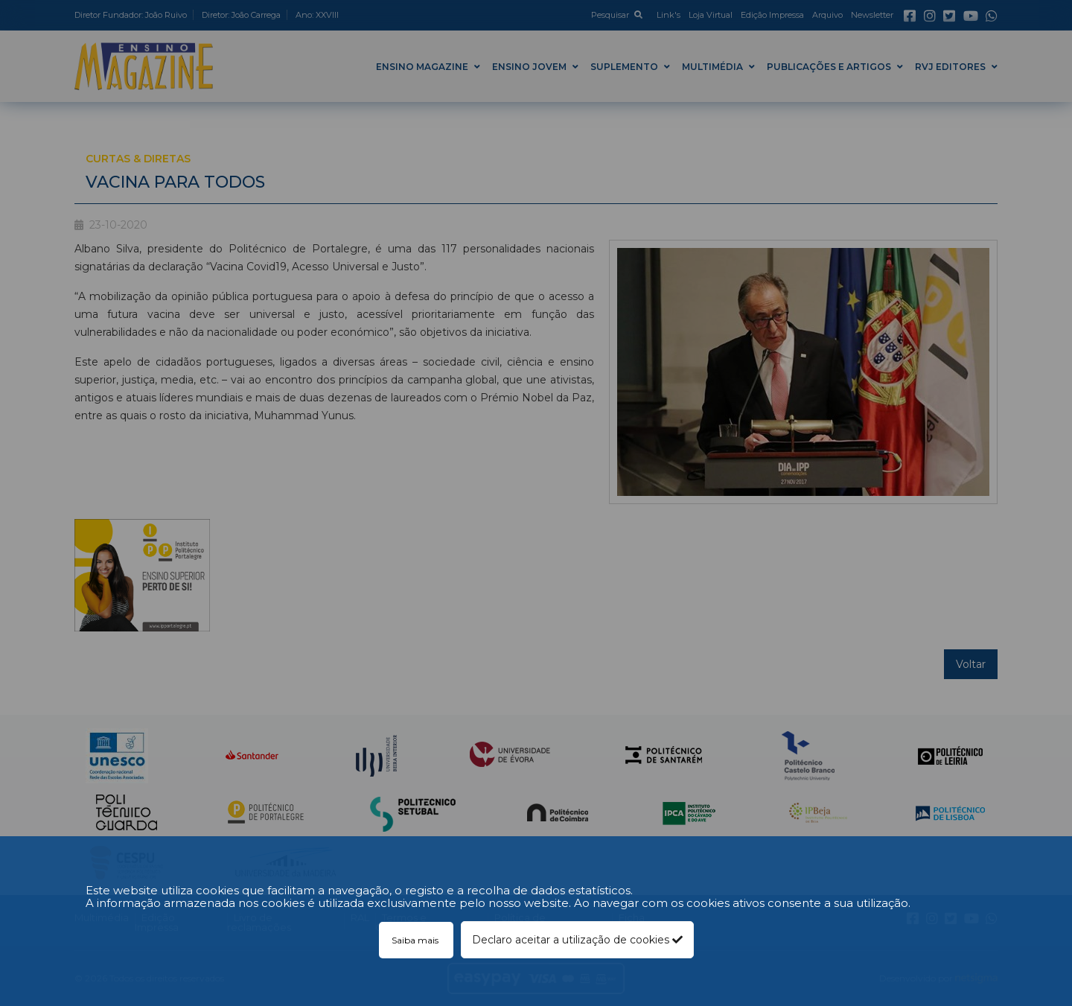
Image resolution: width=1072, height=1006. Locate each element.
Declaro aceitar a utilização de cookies (577, 939)
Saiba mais (416, 940)
